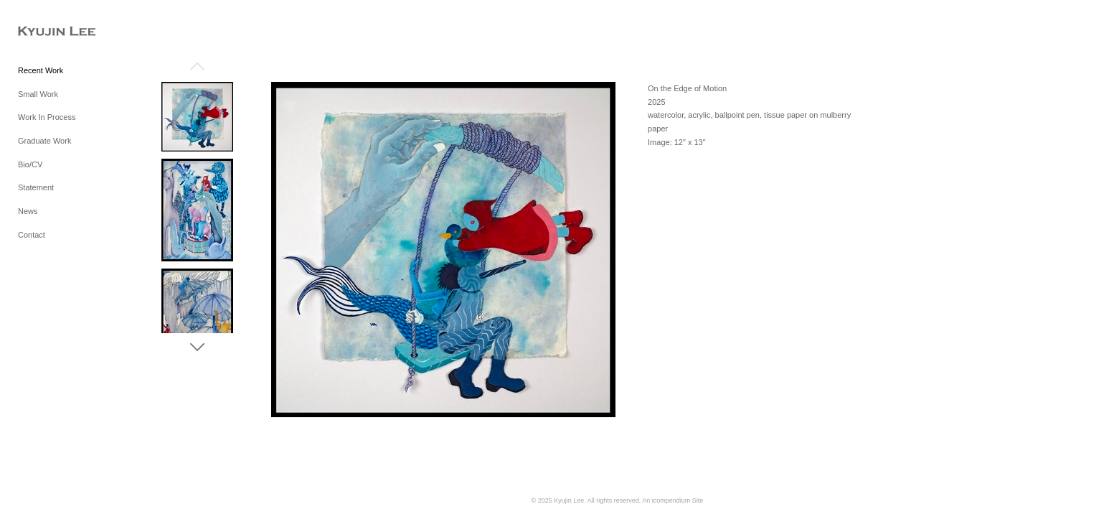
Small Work (38, 94)
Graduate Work (44, 140)
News (28, 211)
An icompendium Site (672, 500)
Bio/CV (30, 164)
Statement (36, 187)
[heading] (54, 32)
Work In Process (47, 117)
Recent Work (40, 70)
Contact (31, 234)
